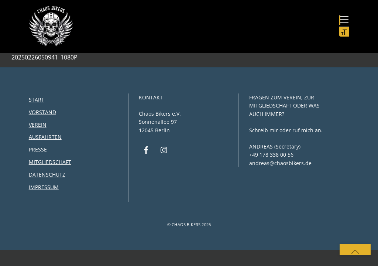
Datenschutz (47, 174)
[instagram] (164, 149)
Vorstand (42, 112)
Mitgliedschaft (50, 162)
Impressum (44, 187)
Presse (38, 149)
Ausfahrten (45, 136)
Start (36, 99)
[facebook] (146, 149)
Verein (38, 124)
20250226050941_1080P (44, 57)
